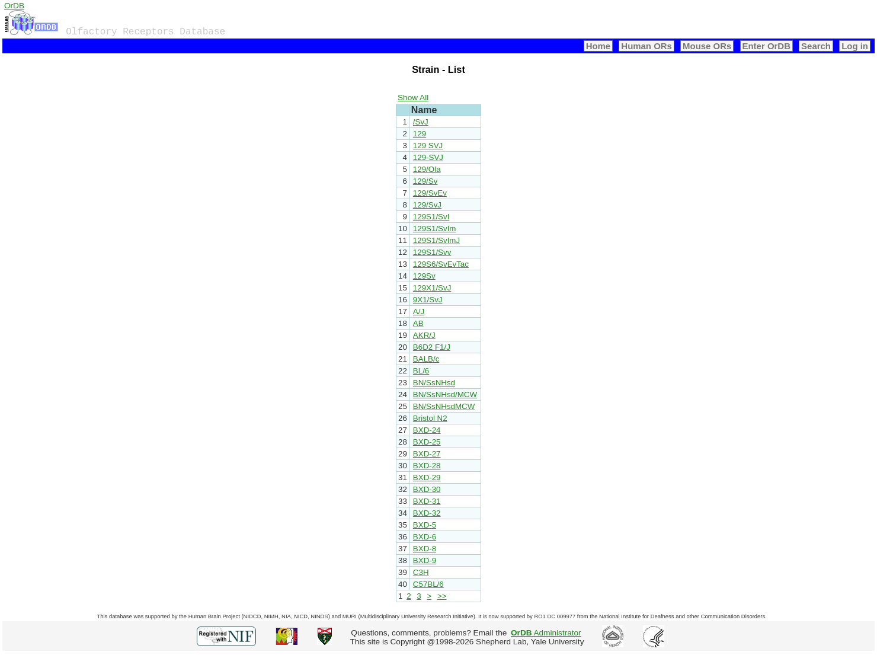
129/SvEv (430, 192)
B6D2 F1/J (431, 347)
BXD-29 (427, 477)
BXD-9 (424, 560)
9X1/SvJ (428, 299)
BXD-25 (427, 441)
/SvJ (420, 121)
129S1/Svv (432, 252)
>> (442, 596)
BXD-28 (427, 465)
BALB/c (426, 358)
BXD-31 (427, 501)
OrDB (14, 5)
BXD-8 (424, 548)
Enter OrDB (766, 46)
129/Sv (425, 181)
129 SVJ (428, 145)
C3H (421, 572)
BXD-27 (427, 453)
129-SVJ (428, 157)
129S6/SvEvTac (441, 264)
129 (419, 133)
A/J (418, 311)
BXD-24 (427, 430)
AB (418, 323)
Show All (413, 97)
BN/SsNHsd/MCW (445, 394)
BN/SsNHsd (434, 382)
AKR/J (424, 335)
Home (598, 46)
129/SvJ (427, 204)
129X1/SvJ (432, 287)
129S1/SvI (431, 216)
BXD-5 (424, 524)
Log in (854, 46)
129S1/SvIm (434, 228)
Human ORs (646, 46)
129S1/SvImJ (436, 240)
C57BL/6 (428, 584)
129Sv (424, 275)
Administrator (546, 632)
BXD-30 (427, 489)
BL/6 (421, 370)
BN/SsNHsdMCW (444, 406)
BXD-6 (424, 536)
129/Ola (427, 169)
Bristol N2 (430, 418)
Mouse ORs (707, 46)
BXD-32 (427, 513)
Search (816, 46)
